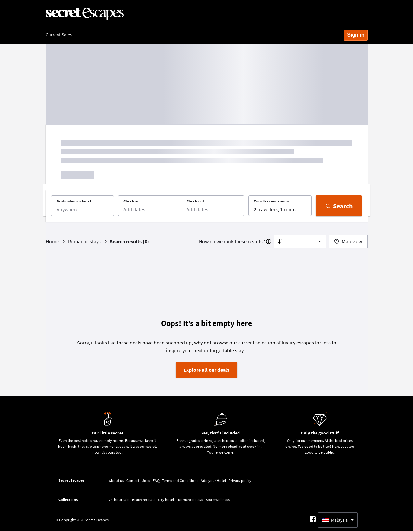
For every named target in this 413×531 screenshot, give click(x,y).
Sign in (355, 35)
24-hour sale (119, 499)
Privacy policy (239, 480)
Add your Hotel (213, 480)
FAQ (156, 480)
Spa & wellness (218, 499)
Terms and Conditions (180, 480)
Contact (132, 480)
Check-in (130, 201)
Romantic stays (190, 499)
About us (116, 480)
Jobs (146, 480)
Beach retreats (143, 499)
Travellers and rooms (271, 201)
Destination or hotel (74, 201)
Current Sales (59, 35)
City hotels (166, 499)
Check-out (195, 201)
